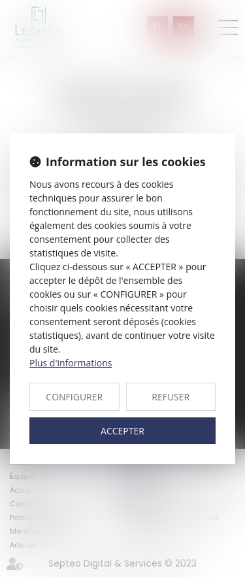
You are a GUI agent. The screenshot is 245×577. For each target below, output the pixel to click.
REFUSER (170, 397)
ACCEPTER (122, 431)
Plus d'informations (70, 363)
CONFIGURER (74, 397)
